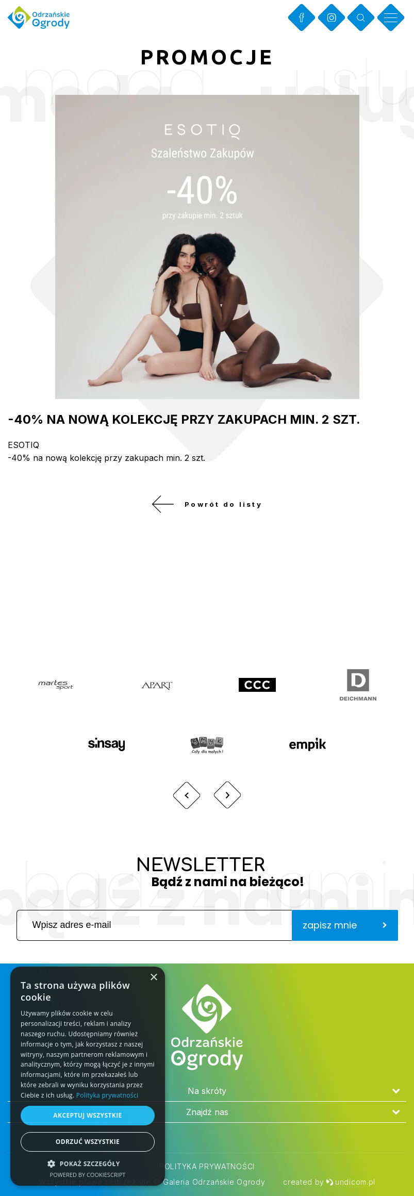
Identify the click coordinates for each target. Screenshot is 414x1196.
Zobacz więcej (337, 609)
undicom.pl (350, 1181)
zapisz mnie (345, 932)
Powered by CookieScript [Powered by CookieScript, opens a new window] (88, 1174)
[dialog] (87, 1076)
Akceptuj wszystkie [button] (87, 1115)
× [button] (153, 978)
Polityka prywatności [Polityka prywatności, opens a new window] (107, 1095)
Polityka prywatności (207, 1166)
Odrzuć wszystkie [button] (88, 1141)
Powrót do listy (207, 508)
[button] (88, 1163)
